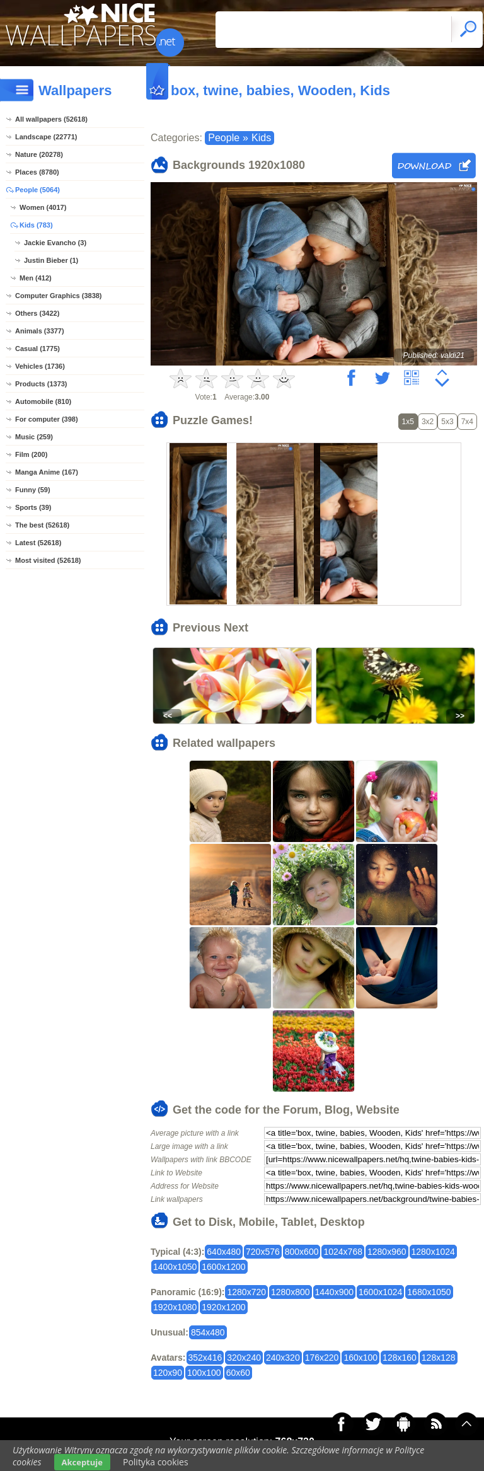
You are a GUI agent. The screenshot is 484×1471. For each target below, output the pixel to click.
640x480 (224, 1252)
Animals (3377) (39, 331)
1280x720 (246, 1292)
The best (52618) (42, 525)
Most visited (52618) (48, 560)
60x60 (238, 1373)
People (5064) (37, 189)
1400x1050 (175, 1267)
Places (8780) (37, 172)
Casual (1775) (37, 348)
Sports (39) (33, 507)
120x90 (167, 1373)
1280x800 (290, 1292)
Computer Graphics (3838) (58, 295)
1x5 (408, 421)
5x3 (447, 421)
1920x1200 (223, 1307)
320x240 (244, 1358)
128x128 (439, 1358)
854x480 (208, 1332)
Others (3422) (37, 313)
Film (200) (31, 454)
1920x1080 (175, 1307)
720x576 (263, 1252)
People (223, 137)
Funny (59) (32, 489)
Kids (261, 137)
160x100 (360, 1358)
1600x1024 (380, 1292)
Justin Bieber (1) (51, 260)
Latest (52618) (38, 542)
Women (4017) (43, 207)
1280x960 (386, 1252)
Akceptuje (82, 1462)
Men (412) (36, 278)
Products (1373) (41, 384)
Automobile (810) (43, 401)
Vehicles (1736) (40, 366)
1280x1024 (433, 1252)
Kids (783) (36, 225)
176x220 (322, 1358)
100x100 (204, 1373)
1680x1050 (429, 1292)
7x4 (467, 421)
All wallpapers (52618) (51, 119)
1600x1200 (223, 1267)
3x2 (428, 421)
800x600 (302, 1252)
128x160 (400, 1358)
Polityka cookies (155, 1462)
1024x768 (342, 1252)
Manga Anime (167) (46, 472)
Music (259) (34, 437)
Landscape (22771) (46, 137)
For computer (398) (46, 419)
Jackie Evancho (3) (55, 242)
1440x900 (334, 1292)
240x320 (283, 1358)
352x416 (205, 1358)
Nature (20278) (39, 154)
